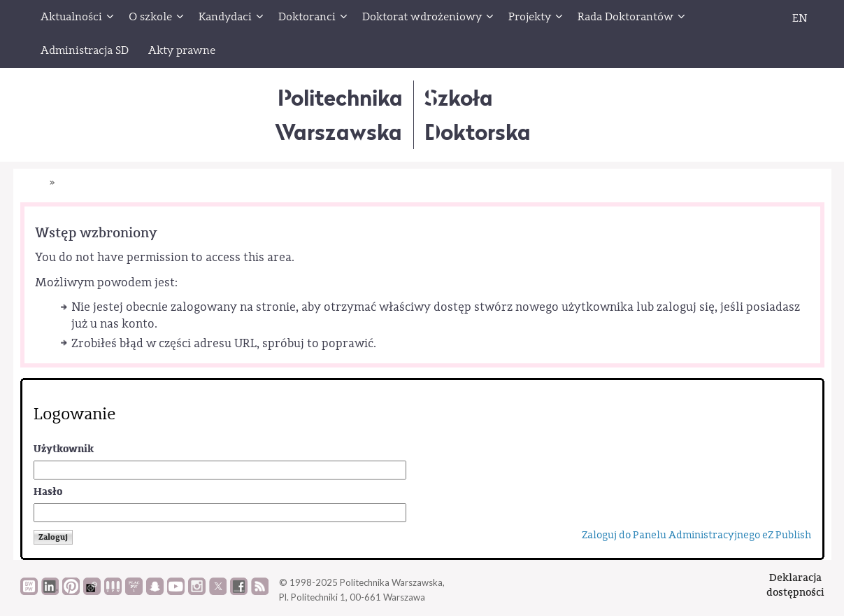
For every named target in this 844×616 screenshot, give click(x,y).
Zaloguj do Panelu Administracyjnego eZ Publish (696, 535)
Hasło (48, 491)
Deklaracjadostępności (795, 584)
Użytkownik (64, 449)
